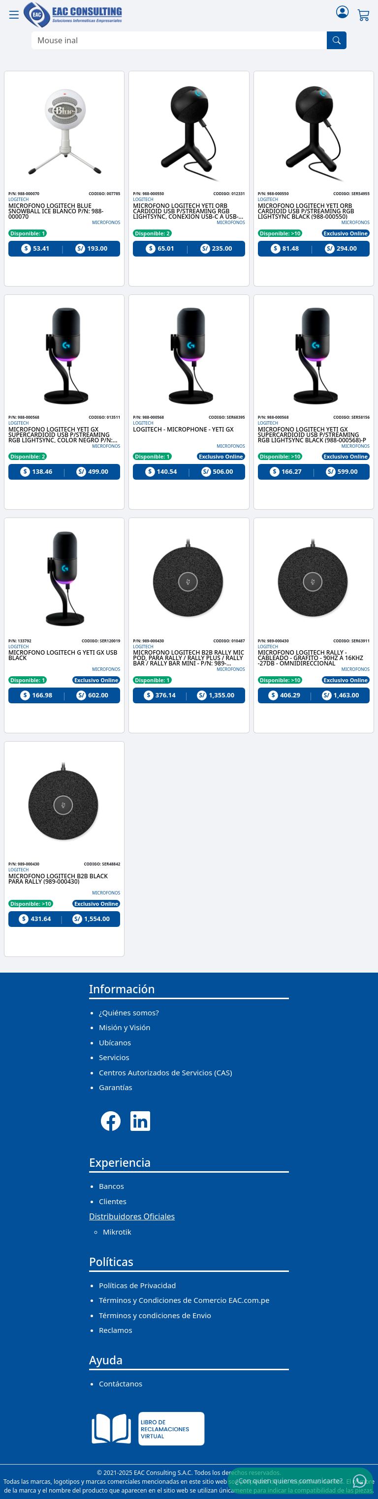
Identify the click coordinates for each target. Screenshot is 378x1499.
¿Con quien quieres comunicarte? (289, 1480)
